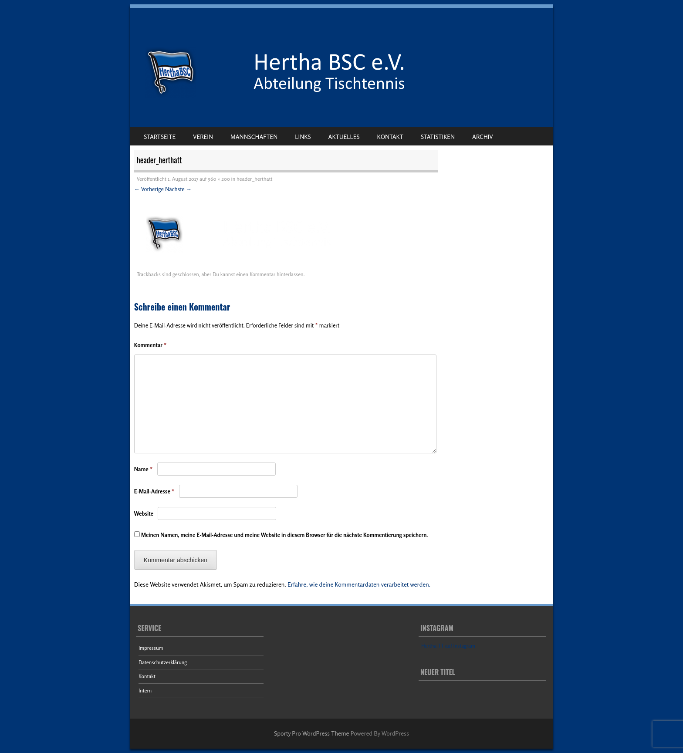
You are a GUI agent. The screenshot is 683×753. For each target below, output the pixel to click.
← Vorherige (149, 189)
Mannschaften (253, 136)
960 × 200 (219, 179)
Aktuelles (344, 136)
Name (143, 469)
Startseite (160, 136)
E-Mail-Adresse (154, 491)
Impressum (151, 648)
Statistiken (438, 136)
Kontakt (390, 136)
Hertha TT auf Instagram (448, 645)
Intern (145, 690)
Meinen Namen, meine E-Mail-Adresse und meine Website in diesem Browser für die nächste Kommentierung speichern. (284, 534)
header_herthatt (254, 179)
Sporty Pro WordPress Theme (311, 733)
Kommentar (150, 344)
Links (303, 136)
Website (143, 513)
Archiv (482, 136)
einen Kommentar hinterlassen (269, 274)
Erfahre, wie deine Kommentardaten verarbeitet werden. (358, 584)
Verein (203, 136)
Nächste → (178, 189)
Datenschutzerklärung (163, 662)
